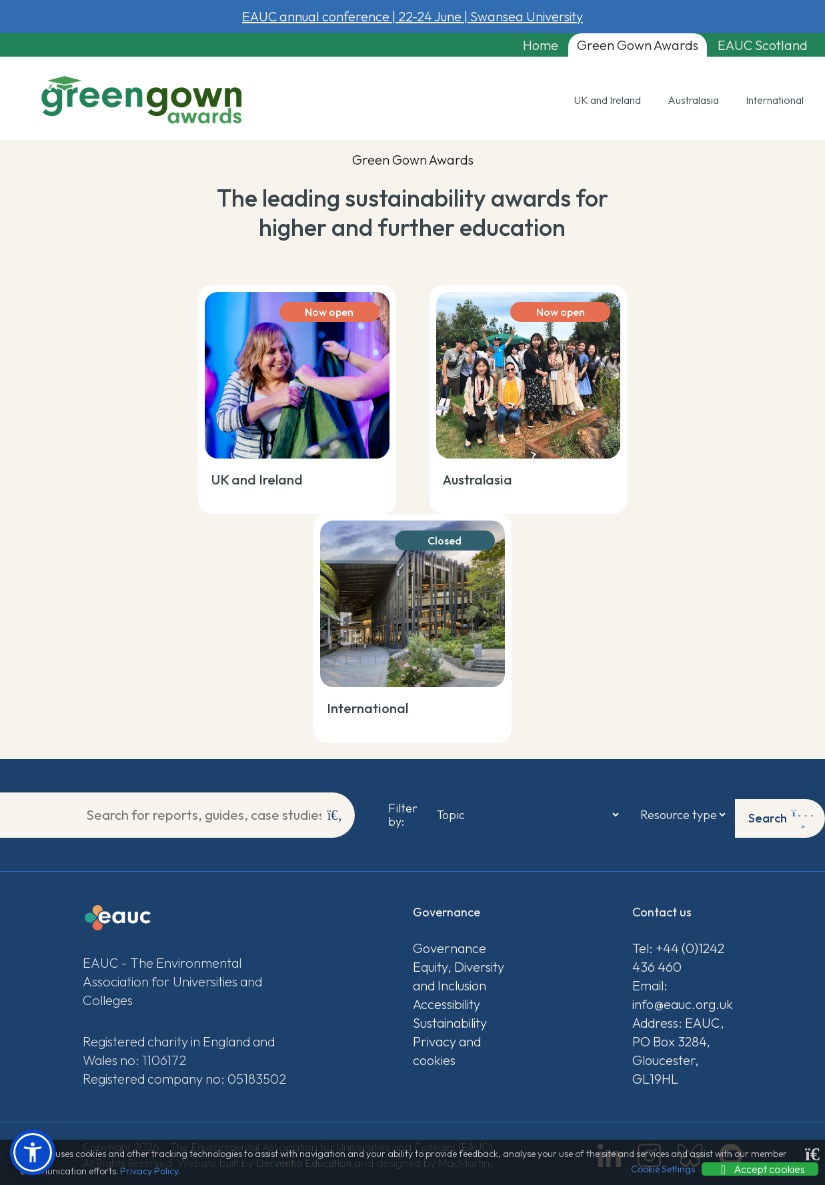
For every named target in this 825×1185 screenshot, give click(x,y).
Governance (449, 945)
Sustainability (450, 1020)
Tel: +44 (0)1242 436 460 (678, 954)
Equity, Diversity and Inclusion (458, 973)
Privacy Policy (149, 1171)
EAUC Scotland (750, 46)
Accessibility (446, 1001)
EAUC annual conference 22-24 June (412, 16)
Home (506, 46)
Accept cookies (760, 1169)
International (775, 103)
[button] (32, 1152)
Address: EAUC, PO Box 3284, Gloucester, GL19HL (678, 1048)
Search (781, 815)
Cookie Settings (663, 1169)
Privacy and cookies (447, 1048)
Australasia (693, 103)
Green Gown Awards (614, 46)
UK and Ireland (607, 103)
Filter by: (396, 815)
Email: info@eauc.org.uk (682, 992)
